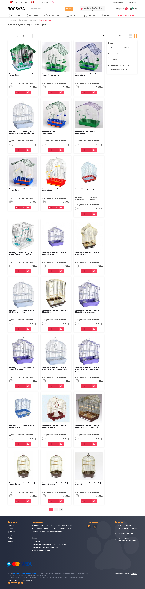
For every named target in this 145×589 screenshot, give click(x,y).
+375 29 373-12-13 (20, 2)
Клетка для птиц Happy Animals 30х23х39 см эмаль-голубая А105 (54, 368)
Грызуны (11, 532)
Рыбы (10, 538)
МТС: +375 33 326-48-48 (127, 529)
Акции (106, 15)
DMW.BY (134, 574)
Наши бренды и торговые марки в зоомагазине (51, 529)
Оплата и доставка (126, 15)
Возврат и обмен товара (41, 551)
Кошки (10, 529)
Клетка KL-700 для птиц (84, 189)
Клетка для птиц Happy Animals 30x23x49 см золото (87, 253)
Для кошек (33, 15)
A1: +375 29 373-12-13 (126, 525)
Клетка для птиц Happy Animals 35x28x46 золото (54, 426)
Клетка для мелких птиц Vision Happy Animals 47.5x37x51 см (21, 253)
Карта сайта (36, 535)
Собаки (11, 525)
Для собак (15, 15)
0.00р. (134, 8)
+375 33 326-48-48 (41, 2)
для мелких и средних (117, 69)
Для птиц (74, 15)
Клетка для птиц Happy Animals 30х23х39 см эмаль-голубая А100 (21, 132)
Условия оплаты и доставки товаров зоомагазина (52, 525)
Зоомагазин (12, 20)
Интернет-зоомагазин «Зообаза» (25, 573)
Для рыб (91, 15)
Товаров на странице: (109, 36)
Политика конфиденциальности (45, 547)
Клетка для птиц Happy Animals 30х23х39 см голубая (21, 311)
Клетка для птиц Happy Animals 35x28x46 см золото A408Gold (87, 426)
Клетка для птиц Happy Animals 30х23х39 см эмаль (21, 368)
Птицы (10, 535)
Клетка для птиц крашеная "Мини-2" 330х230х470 (52, 75)
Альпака (112, 59)
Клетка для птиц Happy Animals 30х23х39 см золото (54, 311)
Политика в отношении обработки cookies (49, 544)
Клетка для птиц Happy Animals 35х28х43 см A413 (54, 253)
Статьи (34, 538)
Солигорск (23, 20)
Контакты (132, 2)
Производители (118, 2)
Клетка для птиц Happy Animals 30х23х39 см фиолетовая (87, 311)
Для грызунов (54, 15)
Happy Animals (114, 57)
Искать (73, 9)
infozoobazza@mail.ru (126, 533)
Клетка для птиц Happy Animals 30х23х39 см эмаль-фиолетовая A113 (87, 369)
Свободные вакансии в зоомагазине (47, 532)
